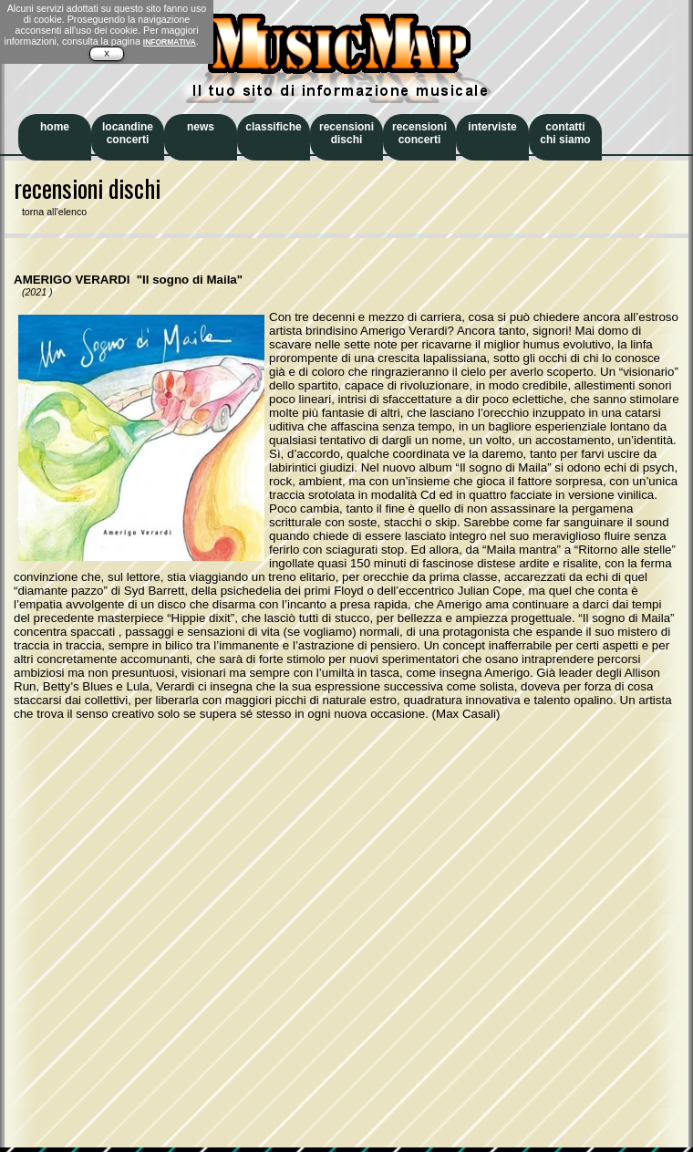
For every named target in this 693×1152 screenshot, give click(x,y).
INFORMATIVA (169, 42)
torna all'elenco (50, 211)
